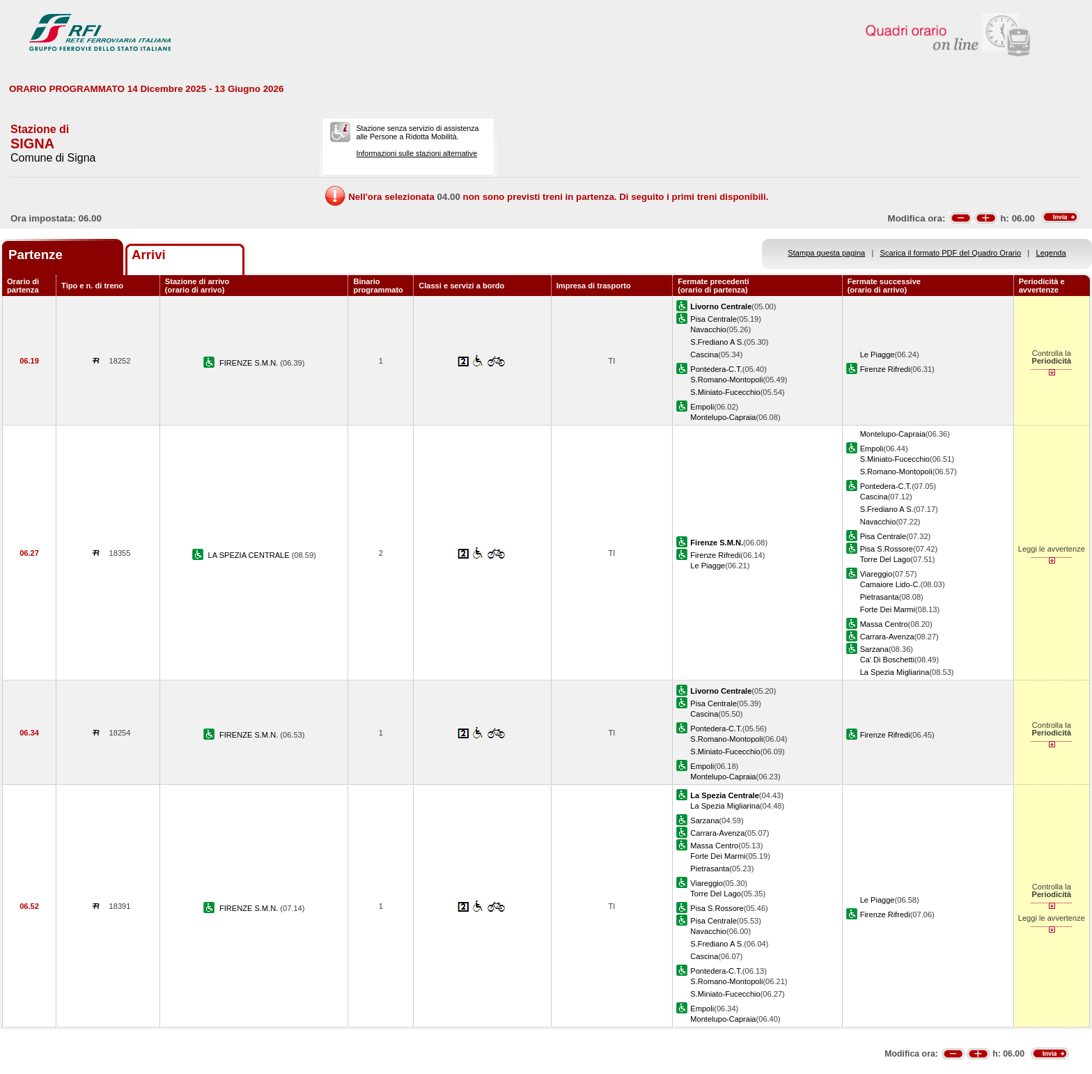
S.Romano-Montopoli (726, 379)
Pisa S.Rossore (886, 549)
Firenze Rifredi (885, 369)
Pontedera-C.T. (716, 369)
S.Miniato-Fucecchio (725, 392)
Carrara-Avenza (887, 636)
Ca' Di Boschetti (887, 659)
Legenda (1051, 253)
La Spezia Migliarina (895, 672)
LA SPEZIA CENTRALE (250, 555)
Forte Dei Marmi (887, 609)
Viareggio (876, 574)
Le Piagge (877, 354)
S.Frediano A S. (717, 342)
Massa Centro (884, 624)
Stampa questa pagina (826, 253)
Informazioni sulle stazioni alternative (416, 153)
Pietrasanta (879, 597)
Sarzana (874, 649)
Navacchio (708, 329)
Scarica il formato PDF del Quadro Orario (951, 253)
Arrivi (149, 254)
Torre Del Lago (885, 559)
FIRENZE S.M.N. (249, 363)
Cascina (704, 354)
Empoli (702, 407)
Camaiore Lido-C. (890, 584)
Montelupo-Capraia (723, 417)
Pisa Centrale (713, 319)
